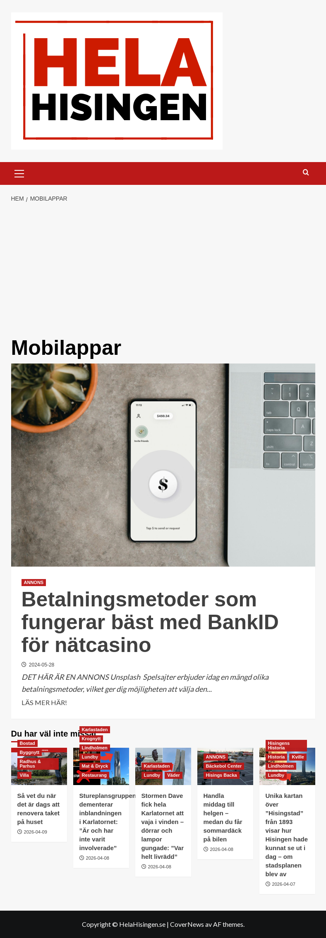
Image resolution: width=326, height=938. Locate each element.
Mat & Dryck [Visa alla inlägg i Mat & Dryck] (95, 765)
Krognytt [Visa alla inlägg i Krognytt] (91, 738)
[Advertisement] (163, 270)
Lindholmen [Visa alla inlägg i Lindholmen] (95, 747)
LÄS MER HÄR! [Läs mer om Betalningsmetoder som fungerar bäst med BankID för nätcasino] (44, 702)
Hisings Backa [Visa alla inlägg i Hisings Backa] (221, 775)
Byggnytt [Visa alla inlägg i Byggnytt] (30, 752)
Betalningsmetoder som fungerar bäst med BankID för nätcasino (150, 622)
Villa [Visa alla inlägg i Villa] (24, 775)
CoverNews (187, 924)
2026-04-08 (97, 858)
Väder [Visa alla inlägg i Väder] (173, 775)
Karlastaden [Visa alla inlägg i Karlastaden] (95, 729)
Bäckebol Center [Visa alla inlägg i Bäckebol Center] (224, 765)
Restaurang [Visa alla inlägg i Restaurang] (94, 775)
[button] (19, 172)
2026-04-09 (35, 831)
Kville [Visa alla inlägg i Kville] (298, 756)
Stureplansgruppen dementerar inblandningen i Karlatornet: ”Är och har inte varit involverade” (108, 821)
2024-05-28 (41, 665)
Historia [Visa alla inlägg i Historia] (276, 756)
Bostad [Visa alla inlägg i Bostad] (27, 743)
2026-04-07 (283, 884)
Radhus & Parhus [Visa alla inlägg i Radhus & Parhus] (30, 763)
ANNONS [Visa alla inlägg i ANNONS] (34, 582)
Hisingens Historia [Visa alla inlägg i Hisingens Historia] (279, 745)
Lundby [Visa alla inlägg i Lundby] (90, 756)
